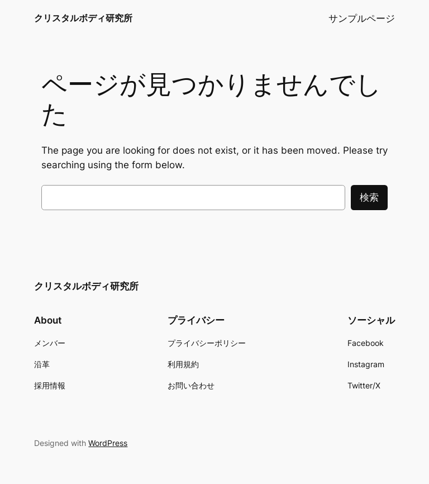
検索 (369, 197)
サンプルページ (361, 18)
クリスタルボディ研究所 (83, 17)
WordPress (107, 443)
